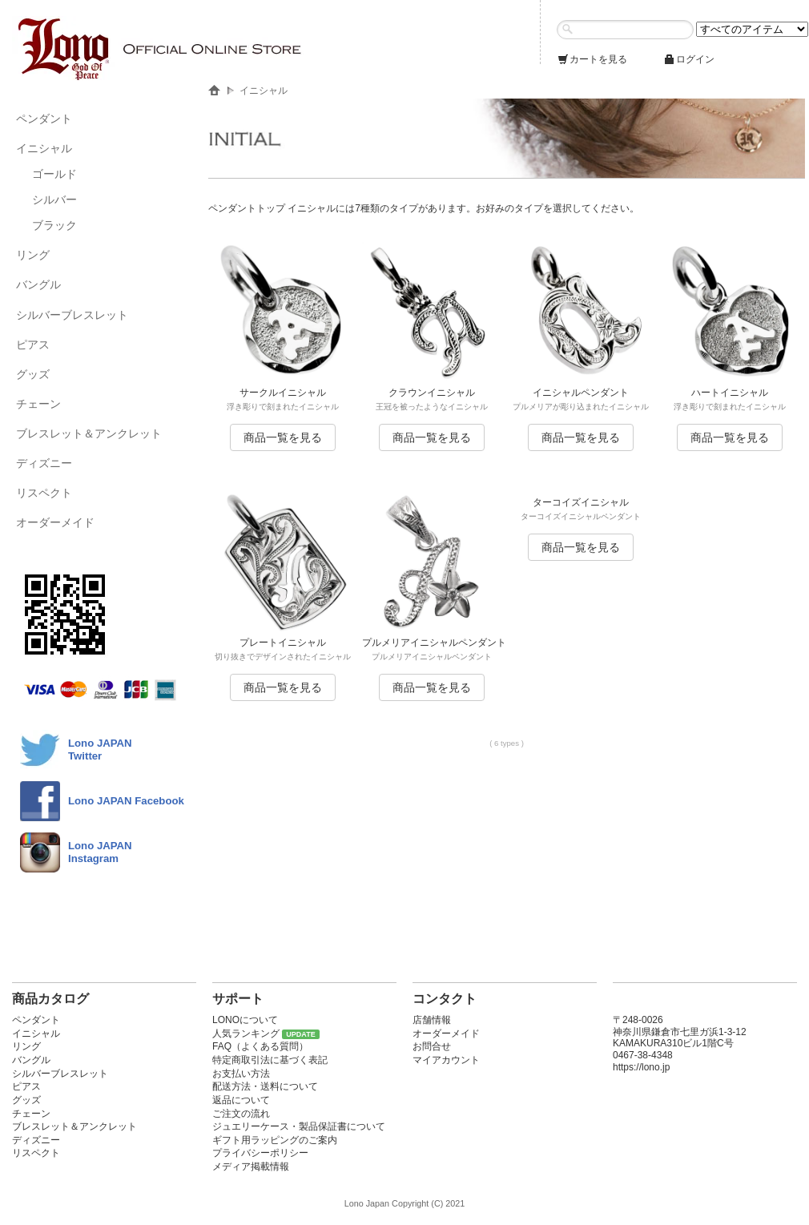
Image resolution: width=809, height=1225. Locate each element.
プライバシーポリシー (260, 1153)
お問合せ (432, 1046)
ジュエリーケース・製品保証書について (298, 1126)
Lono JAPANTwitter (100, 749)
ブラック (54, 225)
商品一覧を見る (282, 437)
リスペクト (44, 492)
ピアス (33, 344)
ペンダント (44, 118)
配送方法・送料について (265, 1086)
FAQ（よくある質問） (260, 1046)
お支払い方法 (241, 1073)
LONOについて (245, 1020)
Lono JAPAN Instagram (100, 852)
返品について (241, 1100)
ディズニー (44, 463)
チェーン (38, 403)
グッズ (33, 374)
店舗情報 (432, 1020)
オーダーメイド (55, 522)
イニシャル (44, 148)
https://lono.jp (641, 1067)
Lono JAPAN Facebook (126, 801)
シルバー (54, 199)
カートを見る (592, 59)
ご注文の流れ (241, 1113)
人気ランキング (246, 1033)
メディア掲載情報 (250, 1166)
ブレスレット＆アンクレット (89, 433)
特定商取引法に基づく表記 (270, 1060)
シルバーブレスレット (72, 314)
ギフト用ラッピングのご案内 (274, 1140)
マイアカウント (446, 1060)
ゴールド (54, 173)
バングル (38, 284)
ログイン (688, 59)
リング (33, 254)
